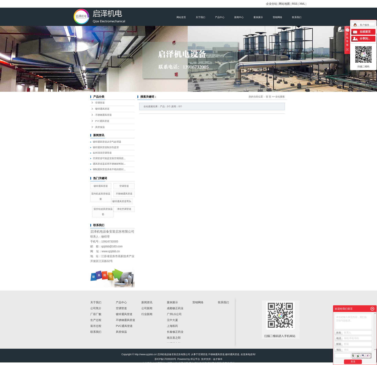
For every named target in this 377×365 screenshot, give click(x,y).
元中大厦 (172, 320)
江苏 (169, 363)
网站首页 (181, 17)
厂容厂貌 (95, 314)
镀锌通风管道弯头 (121, 201)
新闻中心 (239, 17)
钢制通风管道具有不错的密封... (109, 169)
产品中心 (219, 17)
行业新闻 (146, 314)
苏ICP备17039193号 (165, 359)
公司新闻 (146, 308)
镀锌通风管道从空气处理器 (107, 141)
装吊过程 (95, 325)
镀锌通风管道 (102, 108)
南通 (180, 363)
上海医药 (172, 325)
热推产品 (147, 363)
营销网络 (277, 17)
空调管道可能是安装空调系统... (109, 158)
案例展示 (258, 17)
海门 (204, 363)
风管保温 (100, 127)
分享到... (365, 38)
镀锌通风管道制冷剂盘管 (106, 147)
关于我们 (200, 17)
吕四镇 (225, 363)
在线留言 (365, 31)
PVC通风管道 (102, 121)
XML (302, 3)
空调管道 (100, 102)
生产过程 (95, 320)
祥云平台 (195, 359)
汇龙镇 (197, 363)
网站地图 (284, 3)
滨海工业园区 (214, 363)
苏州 (232, 363)
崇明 (186, 363)
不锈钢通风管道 (103, 115)
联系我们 (296, 17)
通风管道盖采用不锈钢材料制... (109, 163)
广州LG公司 (174, 314)
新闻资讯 (146, 302)
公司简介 (95, 308)
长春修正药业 (175, 331)
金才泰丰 (217, 359)
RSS (294, 3)
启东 (191, 363)
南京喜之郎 (174, 337)
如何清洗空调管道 (102, 152)
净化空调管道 (124, 209)
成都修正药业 (175, 308)
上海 (175, 363)
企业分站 (271, 3)
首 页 (268, 96)
